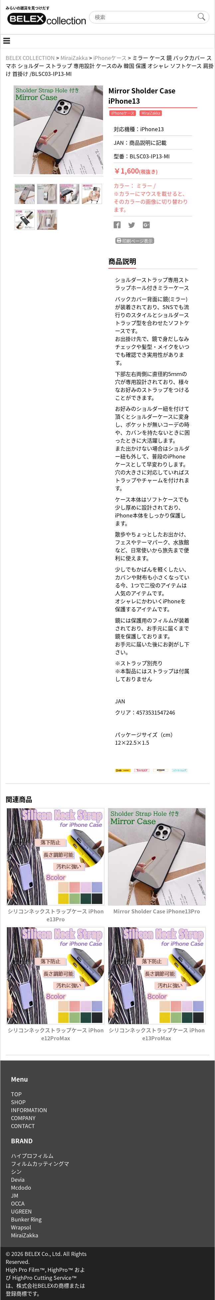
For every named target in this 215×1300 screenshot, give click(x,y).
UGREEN (21, 1211)
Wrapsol (21, 1227)
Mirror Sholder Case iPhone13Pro (157, 907)
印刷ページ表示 (135, 241)
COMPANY (23, 1118)
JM (14, 1195)
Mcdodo (21, 1187)
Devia (18, 1179)
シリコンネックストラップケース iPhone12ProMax (55, 1030)
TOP (16, 1094)
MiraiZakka (24, 1235)
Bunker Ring (26, 1219)
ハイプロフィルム (32, 1156)
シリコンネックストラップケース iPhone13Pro (55, 911)
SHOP (18, 1102)
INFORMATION (29, 1110)
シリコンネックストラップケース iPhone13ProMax (157, 1030)
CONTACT (23, 1126)
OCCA (18, 1203)
